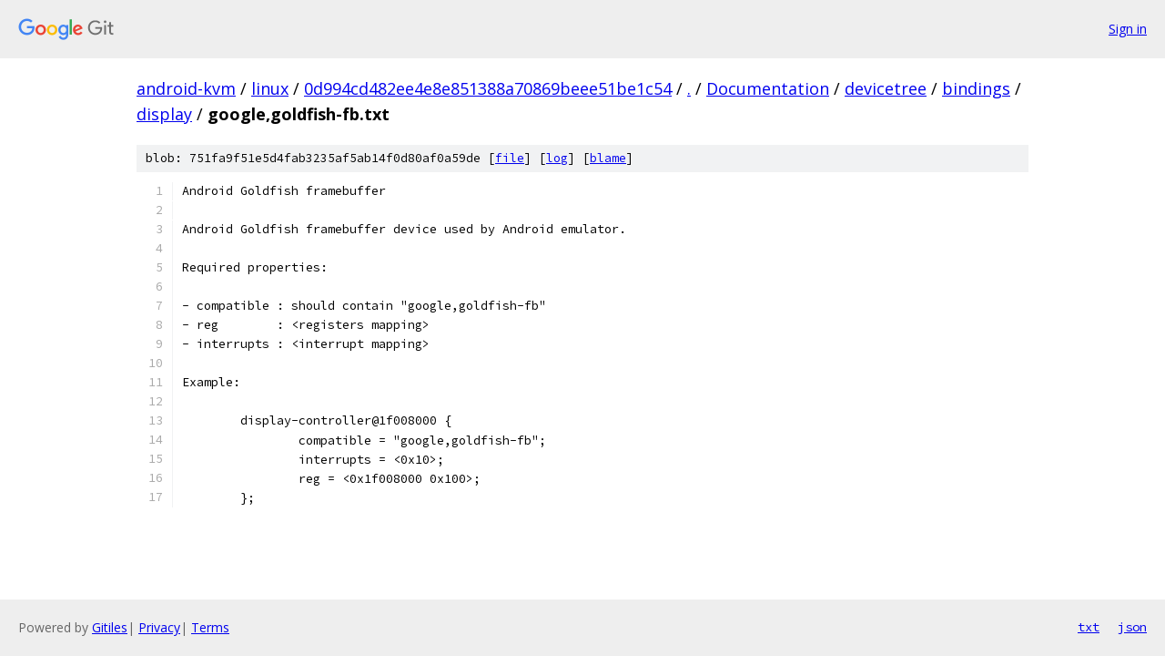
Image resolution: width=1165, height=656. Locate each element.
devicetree (886, 88)
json (1132, 627)
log (557, 158)
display (164, 114)
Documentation (767, 88)
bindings (976, 88)
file (509, 158)
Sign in (1128, 28)
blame (608, 158)
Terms (210, 627)
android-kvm (186, 88)
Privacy (159, 627)
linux (270, 88)
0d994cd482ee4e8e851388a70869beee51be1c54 (488, 88)
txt (1088, 627)
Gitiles (109, 627)
